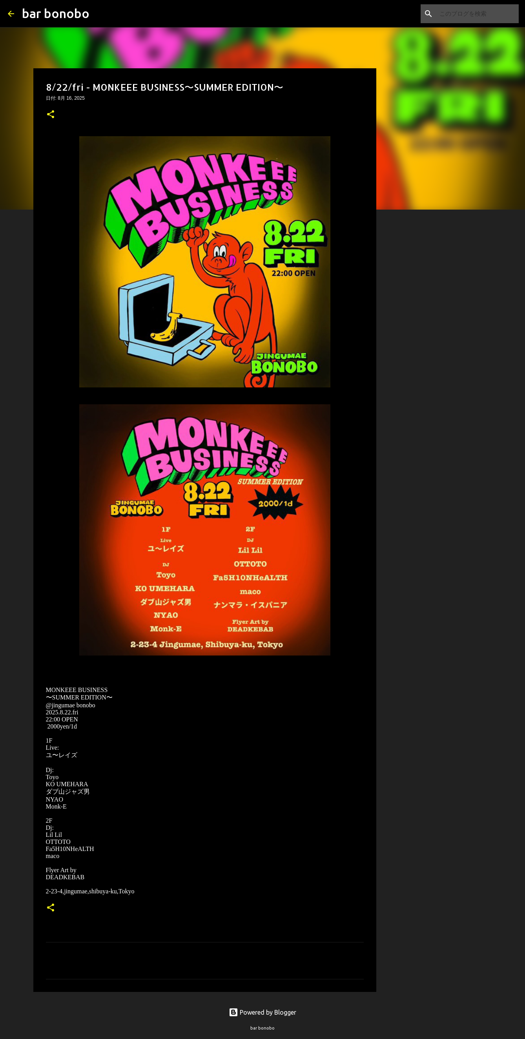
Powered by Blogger (262, 1012)
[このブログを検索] (477, 13)
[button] (50, 115)
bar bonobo (55, 13)
